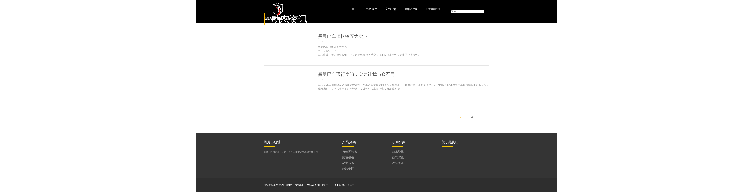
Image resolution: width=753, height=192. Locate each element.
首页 (354, 9)
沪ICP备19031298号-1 (344, 185)
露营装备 (348, 157)
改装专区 (348, 168)
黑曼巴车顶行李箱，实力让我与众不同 (356, 74)
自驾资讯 (398, 157)
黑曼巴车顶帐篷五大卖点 (343, 36)
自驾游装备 (349, 151)
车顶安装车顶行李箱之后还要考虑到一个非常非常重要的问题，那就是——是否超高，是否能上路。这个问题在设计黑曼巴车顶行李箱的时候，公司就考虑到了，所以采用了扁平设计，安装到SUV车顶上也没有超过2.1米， (403, 87)
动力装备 (348, 163)
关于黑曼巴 (432, 9)
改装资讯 (398, 163)
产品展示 (371, 9)
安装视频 (391, 9)
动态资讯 (398, 151)
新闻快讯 (411, 9)
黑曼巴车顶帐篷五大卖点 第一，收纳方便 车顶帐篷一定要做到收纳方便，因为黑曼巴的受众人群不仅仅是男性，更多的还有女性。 (369, 51)
